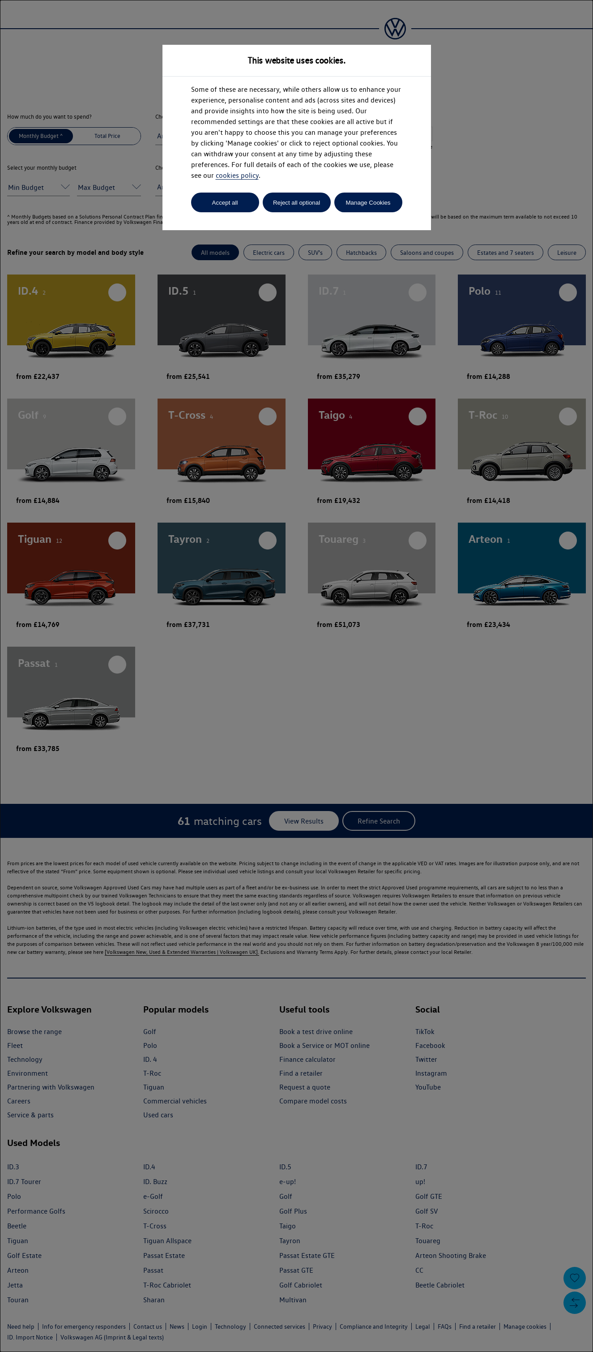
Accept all (225, 202)
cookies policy (237, 175)
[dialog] (296, 676)
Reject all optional (296, 202)
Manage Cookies (368, 202)
